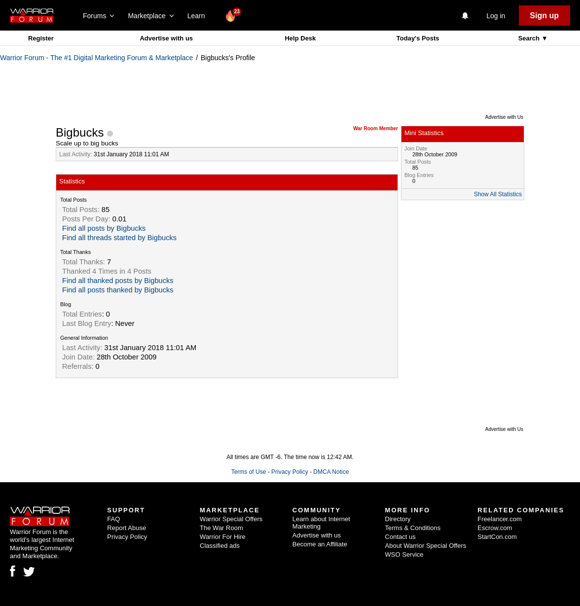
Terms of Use (248, 471)
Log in (495, 16)
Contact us (400, 536)
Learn (199, 16)
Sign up (544, 15)
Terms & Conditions (413, 528)
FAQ (113, 519)
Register (41, 38)
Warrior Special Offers (231, 519)
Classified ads (220, 545)
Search (530, 38)
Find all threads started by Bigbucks (119, 238)
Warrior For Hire (223, 536)
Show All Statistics (498, 194)
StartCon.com (496, 536)
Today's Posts (418, 38)
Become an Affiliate (319, 544)
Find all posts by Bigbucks (103, 228)
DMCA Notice (331, 471)
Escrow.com (494, 528)
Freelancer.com (499, 519)
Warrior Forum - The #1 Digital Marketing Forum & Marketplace (96, 58)
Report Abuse (126, 528)
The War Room (221, 528)
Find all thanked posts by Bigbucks (118, 281)
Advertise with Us (504, 117)
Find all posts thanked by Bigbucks (118, 290)
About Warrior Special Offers (426, 545)
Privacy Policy (289, 471)
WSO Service (404, 554)
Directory (398, 519)
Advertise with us (166, 38)
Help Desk (300, 38)
